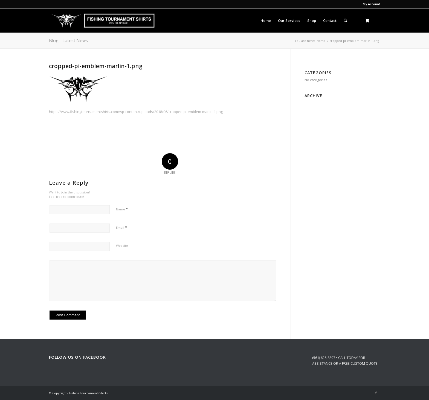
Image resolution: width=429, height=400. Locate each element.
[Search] (345, 20)
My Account (371, 4)
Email (121, 227)
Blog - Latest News (68, 40)
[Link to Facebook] (376, 393)
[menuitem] (370, 4)
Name (122, 209)
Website (122, 246)
